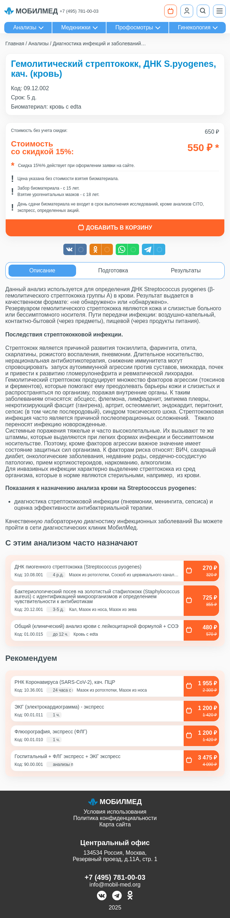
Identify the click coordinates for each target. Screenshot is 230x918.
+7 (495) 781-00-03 (79, 11)
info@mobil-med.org (115, 885)
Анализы (24, 27)
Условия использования (115, 812)
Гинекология (194, 27)
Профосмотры (134, 27)
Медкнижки (76, 27)
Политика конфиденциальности (115, 818)
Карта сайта (115, 824)
